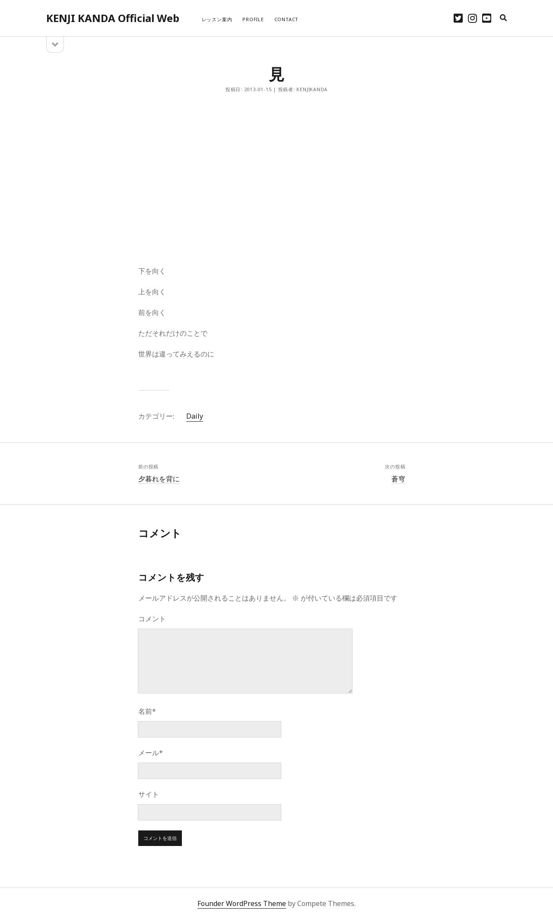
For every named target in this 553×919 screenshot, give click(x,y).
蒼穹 (398, 478)
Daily (194, 416)
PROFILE (253, 19)
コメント (152, 618)
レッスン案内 (217, 19)
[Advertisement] (276, 179)
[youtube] (486, 18)
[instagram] (472, 18)
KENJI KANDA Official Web (112, 18)
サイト (148, 794)
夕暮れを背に (159, 478)
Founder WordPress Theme (241, 903)
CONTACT (286, 19)
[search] (503, 18)
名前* (147, 711)
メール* (150, 752)
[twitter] (458, 18)
